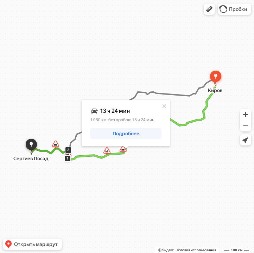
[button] (209, 9)
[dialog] (126, 123)
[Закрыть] (164, 106)
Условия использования (196, 250)
